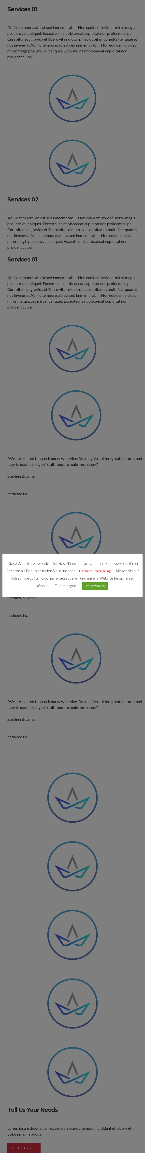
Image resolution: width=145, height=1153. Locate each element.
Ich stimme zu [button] (95, 586)
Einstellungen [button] (65, 585)
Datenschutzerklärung (95, 571)
